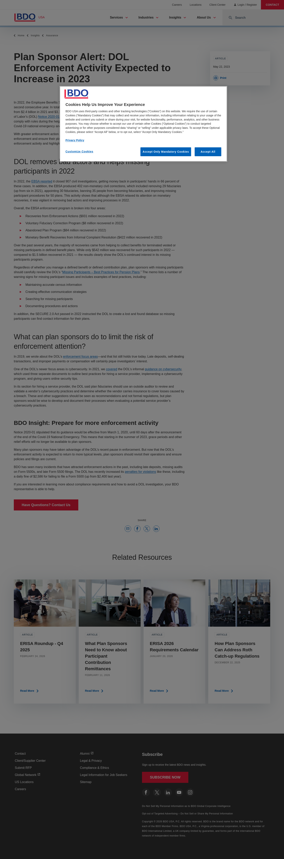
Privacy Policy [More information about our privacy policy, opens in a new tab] (74, 140)
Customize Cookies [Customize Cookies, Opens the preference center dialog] (79, 151)
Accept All (208, 151)
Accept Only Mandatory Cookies (166, 151)
